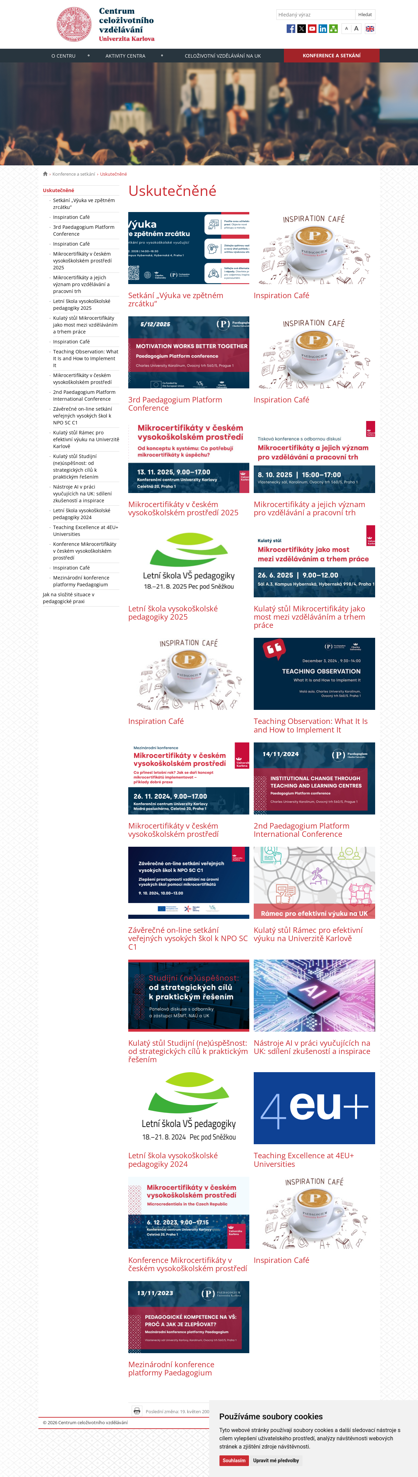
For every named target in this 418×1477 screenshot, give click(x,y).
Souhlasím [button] (234, 1460)
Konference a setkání (332, 55)
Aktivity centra (125, 55)
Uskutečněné (58, 190)
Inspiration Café (71, 217)
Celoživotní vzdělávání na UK (223, 55)
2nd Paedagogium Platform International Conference (84, 395)
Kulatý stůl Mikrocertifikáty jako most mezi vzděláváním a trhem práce (85, 325)
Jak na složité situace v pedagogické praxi (68, 598)
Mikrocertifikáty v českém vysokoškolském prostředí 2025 (82, 260)
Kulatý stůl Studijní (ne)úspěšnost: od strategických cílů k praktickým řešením (75, 466)
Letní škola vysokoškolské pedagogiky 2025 (81, 304)
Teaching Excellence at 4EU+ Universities (85, 530)
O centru (63, 55)
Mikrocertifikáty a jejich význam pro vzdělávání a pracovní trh (81, 284)
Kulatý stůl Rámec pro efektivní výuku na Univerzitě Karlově (86, 439)
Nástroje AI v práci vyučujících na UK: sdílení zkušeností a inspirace (82, 493)
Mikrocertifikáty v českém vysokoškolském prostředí (82, 378)
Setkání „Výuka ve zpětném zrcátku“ (84, 203)
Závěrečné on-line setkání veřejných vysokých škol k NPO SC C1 (82, 416)
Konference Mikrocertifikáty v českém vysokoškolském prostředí (84, 551)
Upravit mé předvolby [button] (276, 1460)
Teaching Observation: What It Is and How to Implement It (85, 358)
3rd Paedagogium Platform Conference (84, 230)
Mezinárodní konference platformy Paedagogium (81, 581)
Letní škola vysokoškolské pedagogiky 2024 (81, 513)
